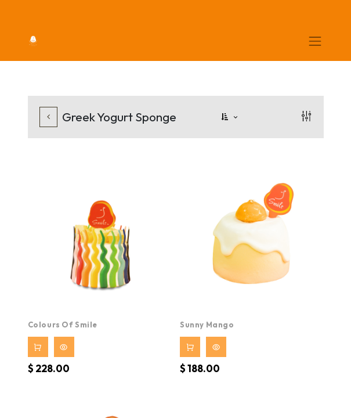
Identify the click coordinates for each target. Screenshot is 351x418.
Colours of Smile (63, 324)
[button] (230, 117)
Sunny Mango (207, 324)
